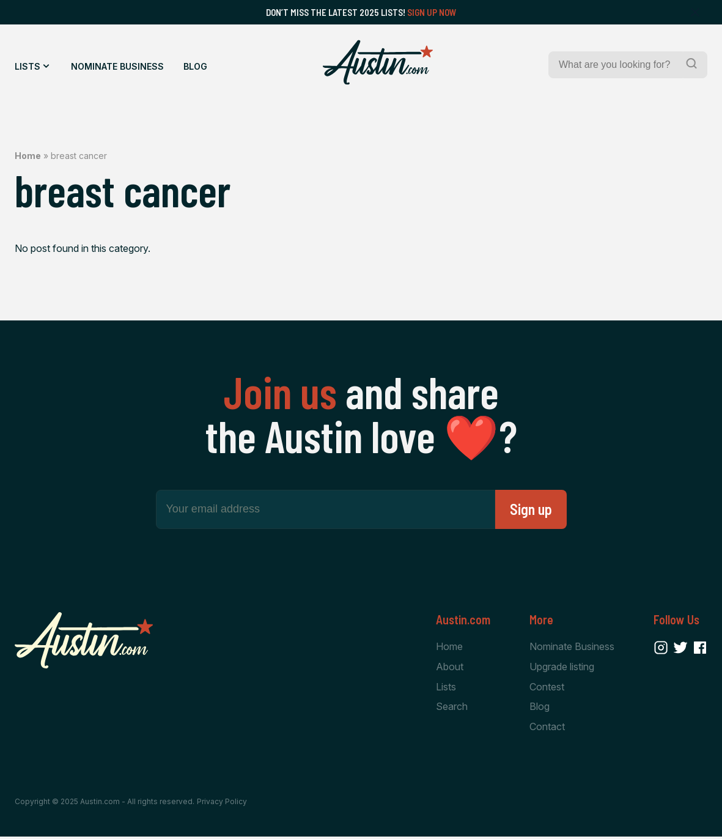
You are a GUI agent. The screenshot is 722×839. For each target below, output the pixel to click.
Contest (546, 687)
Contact (547, 728)
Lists (27, 66)
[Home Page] (378, 62)
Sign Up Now (432, 12)
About (449, 667)
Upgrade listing (561, 667)
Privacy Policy (222, 803)
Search (452, 708)
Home (28, 155)
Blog (195, 66)
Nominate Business (117, 66)
